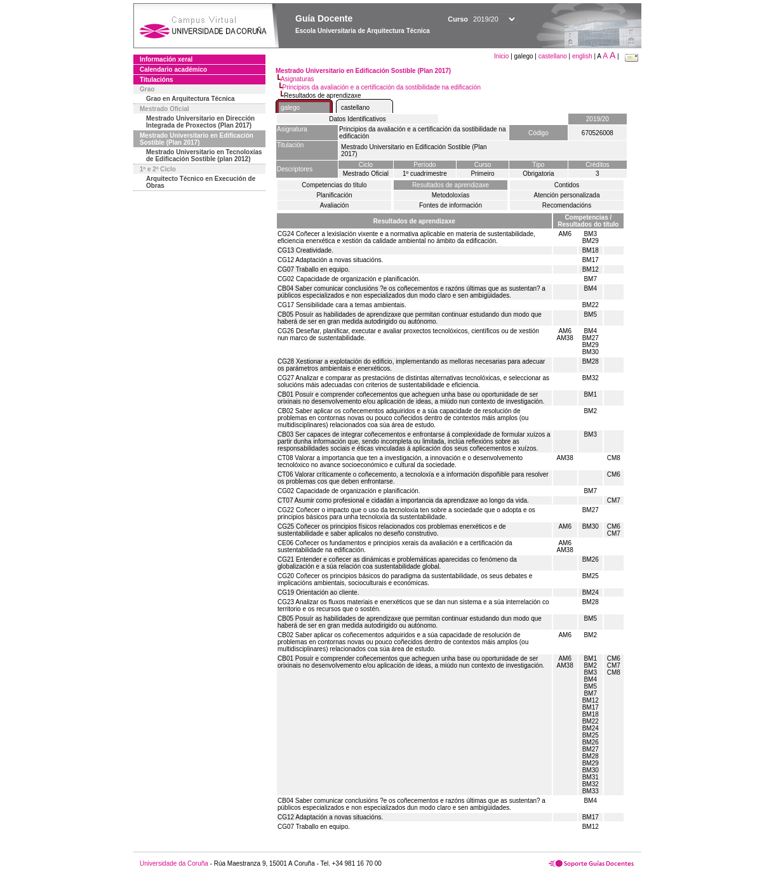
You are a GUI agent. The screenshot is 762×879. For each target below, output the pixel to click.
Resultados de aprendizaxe (450, 185)
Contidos (566, 185)
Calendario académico (173, 69)
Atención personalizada (567, 195)
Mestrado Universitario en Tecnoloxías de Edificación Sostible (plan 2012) (204, 155)
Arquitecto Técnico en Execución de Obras (200, 182)
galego (290, 107)
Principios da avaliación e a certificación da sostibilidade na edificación (382, 87)
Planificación (334, 195)
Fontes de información (450, 205)
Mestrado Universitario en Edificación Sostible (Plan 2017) (196, 139)
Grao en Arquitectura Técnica (190, 98)
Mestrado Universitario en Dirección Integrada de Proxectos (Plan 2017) (200, 122)
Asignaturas (297, 79)
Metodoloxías (450, 195)
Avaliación (334, 205)
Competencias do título (334, 185)
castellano (552, 56)
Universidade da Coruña (174, 863)
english (582, 56)
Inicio (502, 56)
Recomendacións (566, 205)
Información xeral (166, 59)
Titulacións (156, 79)
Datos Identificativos (357, 119)
